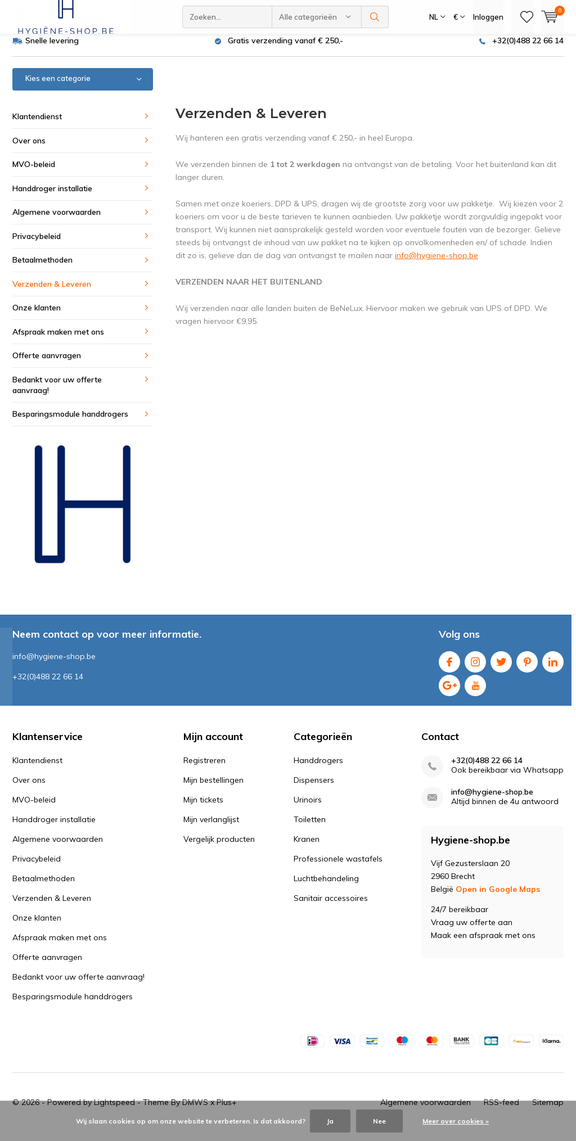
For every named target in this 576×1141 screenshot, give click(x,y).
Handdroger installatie (52, 196)
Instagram (475, 668)
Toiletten (310, 828)
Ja (330, 1121)
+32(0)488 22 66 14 (528, 49)
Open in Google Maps (498, 897)
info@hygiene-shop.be (436, 264)
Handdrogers (318, 769)
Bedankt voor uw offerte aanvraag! (57, 393)
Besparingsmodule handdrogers (70, 422)
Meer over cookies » (455, 1121)
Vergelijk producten (219, 847)
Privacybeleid (36, 245)
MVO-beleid (33, 173)
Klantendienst (37, 125)
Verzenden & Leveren (51, 292)
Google (449, 691)
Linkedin (553, 668)
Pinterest (527, 668)
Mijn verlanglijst (211, 828)
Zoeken (375, 17)
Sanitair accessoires (331, 906)
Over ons (29, 148)
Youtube (475, 691)
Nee (379, 1121)
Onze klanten (36, 316)
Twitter (501, 668)
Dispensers (314, 788)
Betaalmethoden (42, 268)
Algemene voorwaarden (56, 220)
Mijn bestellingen (213, 788)
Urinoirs (308, 808)
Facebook (449, 668)
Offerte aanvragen (46, 364)
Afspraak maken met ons (58, 340)
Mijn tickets (203, 808)
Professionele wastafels (338, 867)
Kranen (307, 847)
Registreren (204, 769)
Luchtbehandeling (326, 887)
